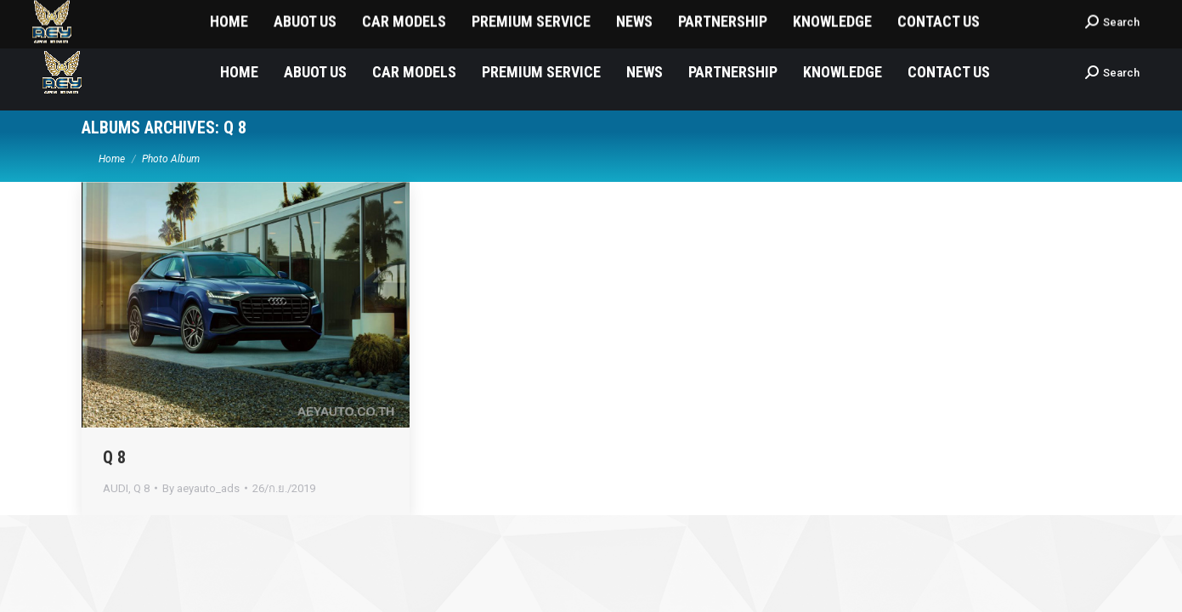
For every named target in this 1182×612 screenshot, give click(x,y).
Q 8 (114, 457)
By (201, 488)
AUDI (115, 488)
